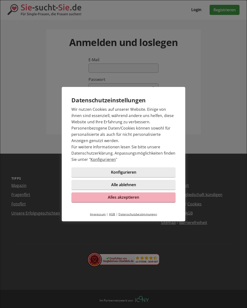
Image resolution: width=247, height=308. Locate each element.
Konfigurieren (103, 159)
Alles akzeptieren (123, 197)
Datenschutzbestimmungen (137, 214)
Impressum (98, 214)
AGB (112, 214)
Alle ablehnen (123, 184)
